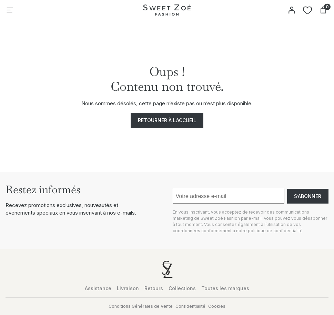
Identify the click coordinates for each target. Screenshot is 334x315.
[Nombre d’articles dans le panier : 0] (323, 10)
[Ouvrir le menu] (10, 10)
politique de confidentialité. (276, 230)
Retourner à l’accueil (167, 120)
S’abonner (307, 196)
